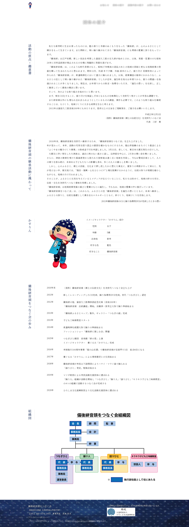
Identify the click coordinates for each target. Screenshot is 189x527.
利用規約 (92, 521)
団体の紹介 (118, 5)
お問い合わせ (154, 5)
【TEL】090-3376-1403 (39, 514)
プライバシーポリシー (79, 521)
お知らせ (104, 5)
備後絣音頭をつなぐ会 (39, 506)
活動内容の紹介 (136, 5)
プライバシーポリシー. (38, 517)
